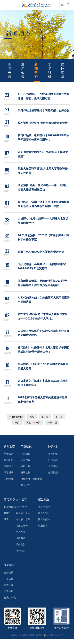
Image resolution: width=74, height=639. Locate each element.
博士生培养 (22, 525)
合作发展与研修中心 (31, 478)
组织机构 (25, 466)
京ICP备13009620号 (53, 635)
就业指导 (43, 525)
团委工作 (8, 585)
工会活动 (8, 591)
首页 (32, 416)
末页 (17, 422)
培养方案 (20, 532)
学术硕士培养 (23, 513)
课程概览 (20, 538)
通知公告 (22, 70)
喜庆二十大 (10, 597)
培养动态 (20, 550)
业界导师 (53, 466)
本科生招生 (44, 506)
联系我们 (25, 485)
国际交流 (62, 70)
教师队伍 (53, 453)
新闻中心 (36, 70)
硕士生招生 (44, 513)
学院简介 (25, 453)
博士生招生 (44, 519)
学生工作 (8, 578)
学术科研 (49, 70)
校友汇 (7, 513)
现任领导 (25, 460)
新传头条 (9, 70)
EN (61, 5)
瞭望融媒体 (10, 506)
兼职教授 (53, 472)
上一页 (44, 416)
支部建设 (8, 572)
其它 (6, 519)
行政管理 (53, 460)
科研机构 (25, 472)
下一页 (59, 416)
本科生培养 (22, 506)
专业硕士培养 (23, 519)
